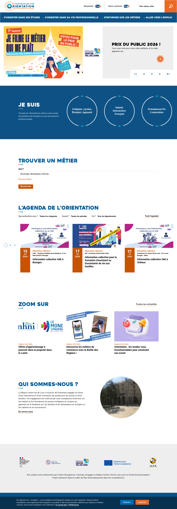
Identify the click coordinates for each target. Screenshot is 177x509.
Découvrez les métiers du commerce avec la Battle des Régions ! (82, 349)
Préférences (74, 505)
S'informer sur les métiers (122, 17)
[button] (134, 74)
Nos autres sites (147, 6)
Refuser (127, 502)
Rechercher (25, 186)
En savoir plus (25, 412)
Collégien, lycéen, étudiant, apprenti (82, 111)
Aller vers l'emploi (159, 17)
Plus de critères (25, 179)
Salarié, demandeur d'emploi (119, 111)
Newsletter (93, 6)
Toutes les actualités (146, 304)
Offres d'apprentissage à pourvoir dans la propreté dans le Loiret (35, 349)
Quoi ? (21, 169)
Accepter (142, 502)
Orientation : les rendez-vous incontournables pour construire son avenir (131, 349)
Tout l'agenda (152, 216)
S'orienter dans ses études (22, 17)
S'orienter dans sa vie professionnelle (71, 17)
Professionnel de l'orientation (156, 111)
